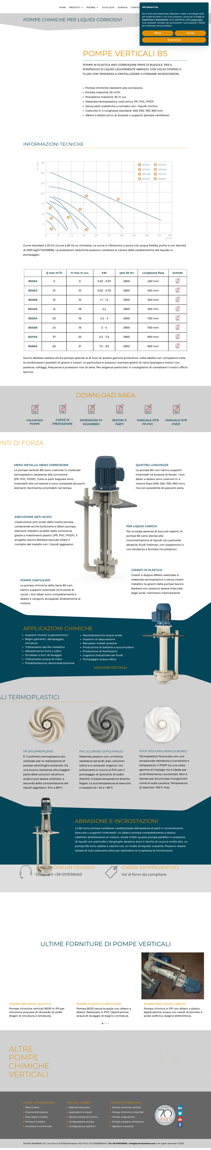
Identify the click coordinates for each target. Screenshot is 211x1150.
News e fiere (32, 1109)
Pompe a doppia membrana (128, 1123)
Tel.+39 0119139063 (117, 1145)
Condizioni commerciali (38, 1128)
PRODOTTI (105, 7)
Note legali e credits (36, 1119)
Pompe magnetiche (123, 1119)
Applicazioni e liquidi (80, 1114)
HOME (93, 7)
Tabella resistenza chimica (83, 1119)
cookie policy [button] (197, 19)
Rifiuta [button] (157, 33)
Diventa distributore (36, 1114)
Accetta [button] (190, 33)
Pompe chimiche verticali (126, 1109)
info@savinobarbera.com (142, 1145)
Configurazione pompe (81, 1123)
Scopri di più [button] (174, 40)
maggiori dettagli (110, 669)
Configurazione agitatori (82, 1128)
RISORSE (122, 7)
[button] (102, 1025)
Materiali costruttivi (79, 1109)
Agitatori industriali (123, 1128)
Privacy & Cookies (35, 1123)
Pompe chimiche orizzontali (127, 1114)
